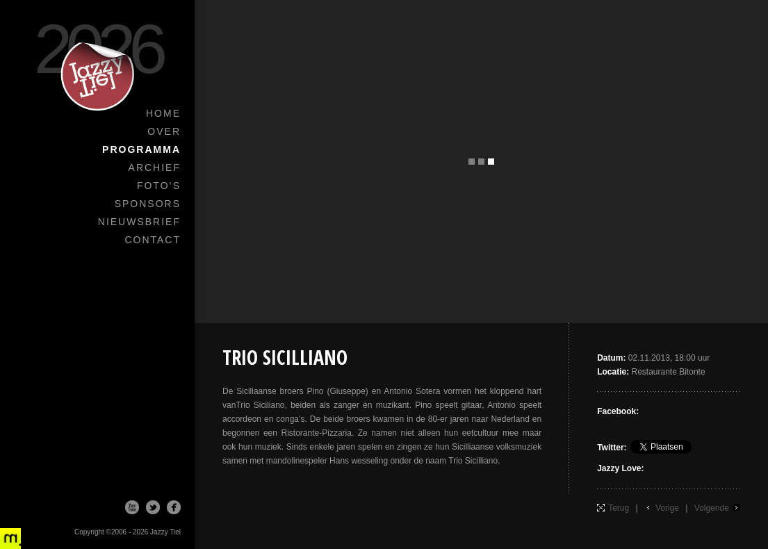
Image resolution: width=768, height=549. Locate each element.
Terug (618, 508)
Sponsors (148, 203)
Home (163, 113)
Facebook (174, 507)
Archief (155, 167)
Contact (152, 239)
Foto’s (159, 185)
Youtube (132, 507)
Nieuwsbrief (139, 221)
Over (164, 131)
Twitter (153, 507)
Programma (141, 149)
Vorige (667, 508)
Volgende (711, 508)
